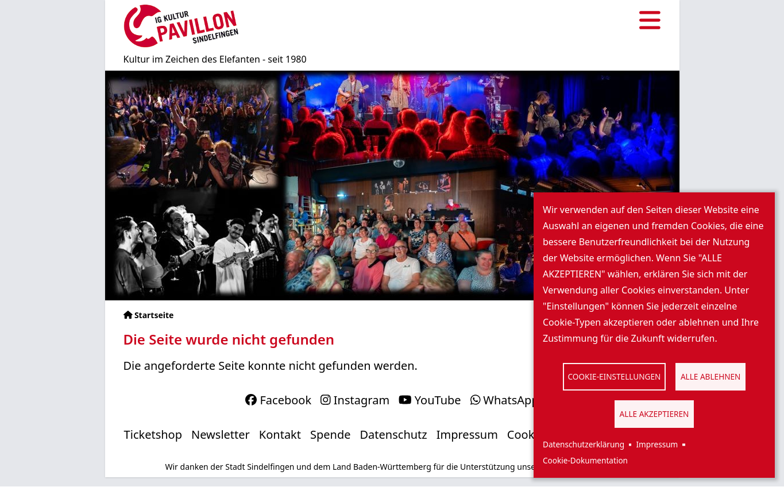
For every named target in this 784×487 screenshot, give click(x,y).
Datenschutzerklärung (583, 444)
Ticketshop (153, 434)
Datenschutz (393, 434)
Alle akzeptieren (654, 413)
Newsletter (220, 434)
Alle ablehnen (711, 376)
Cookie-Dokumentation (585, 460)
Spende (330, 434)
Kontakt (280, 434)
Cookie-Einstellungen (614, 376)
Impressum (657, 444)
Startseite (154, 315)
